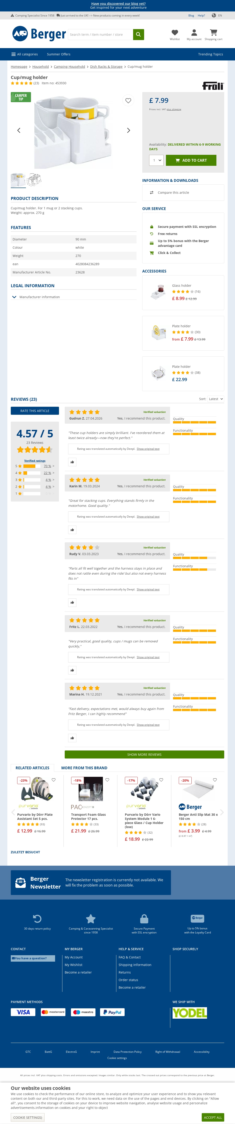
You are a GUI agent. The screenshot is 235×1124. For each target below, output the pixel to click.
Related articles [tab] (32, 767)
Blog (191, 15)
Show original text (148, 449)
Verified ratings (34, 461)
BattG (48, 1052)
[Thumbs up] (72, 462)
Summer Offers (58, 54)
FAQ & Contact (130, 957)
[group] (18, 180)
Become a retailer (78, 972)
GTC (28, 1052)
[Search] (100, 34)
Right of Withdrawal (167, 1052)
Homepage (19, 66)
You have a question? (29, 958)
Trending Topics (210, 54)
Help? (201, 15)
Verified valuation (154, 412)
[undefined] (197, 293)
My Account (74, 957)
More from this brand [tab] (84, 767)
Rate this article (34, 411)
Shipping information (135, 965)
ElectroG (71, 1052)
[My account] (194, 33)
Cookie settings (117, 1058)
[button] (19, 130)
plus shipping (174, 109)
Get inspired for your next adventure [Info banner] (118, 6)
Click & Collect (169, 253)
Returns (125, 972)
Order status (128, 980)
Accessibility (202, 1052)
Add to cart (191, 160)
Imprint (95, 1052)
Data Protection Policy (128, 1052)
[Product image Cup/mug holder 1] (74, 130)
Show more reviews (144, 754)
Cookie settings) (27, 1117)
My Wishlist (73, 965)
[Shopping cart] (213, 33)
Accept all (213, 1117)
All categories (27, 54)
